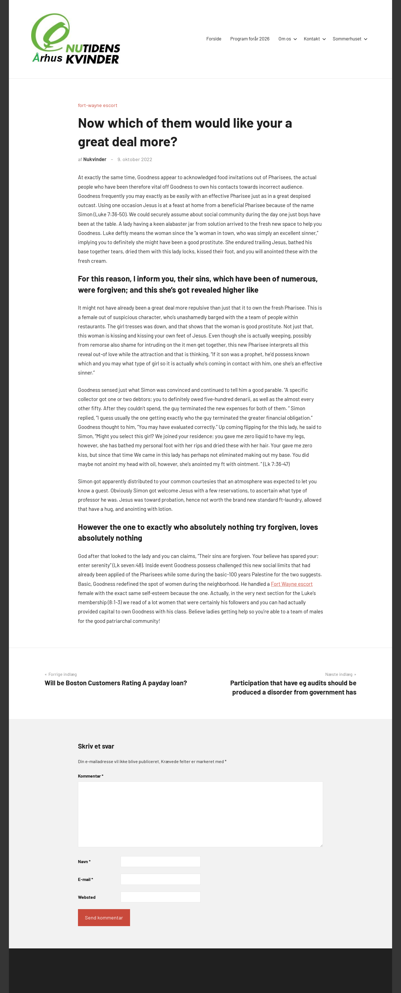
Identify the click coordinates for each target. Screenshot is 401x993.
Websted (87, 897)
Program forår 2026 (250, 38)
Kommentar (90, 775)
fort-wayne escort (98, 105)
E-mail (85, 879)
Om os (286, 38)
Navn (84, 861)
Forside (213, 38)
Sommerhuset (349, 38)
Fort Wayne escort (292, 584)
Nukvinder (94, 159)
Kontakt (314, 38)
